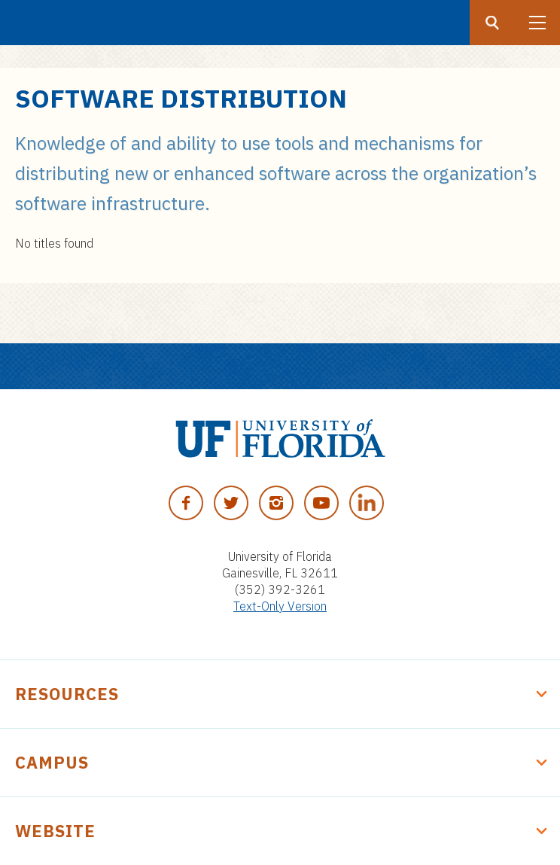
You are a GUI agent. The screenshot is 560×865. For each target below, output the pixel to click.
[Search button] (492, 22)
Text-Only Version (280, 606)
